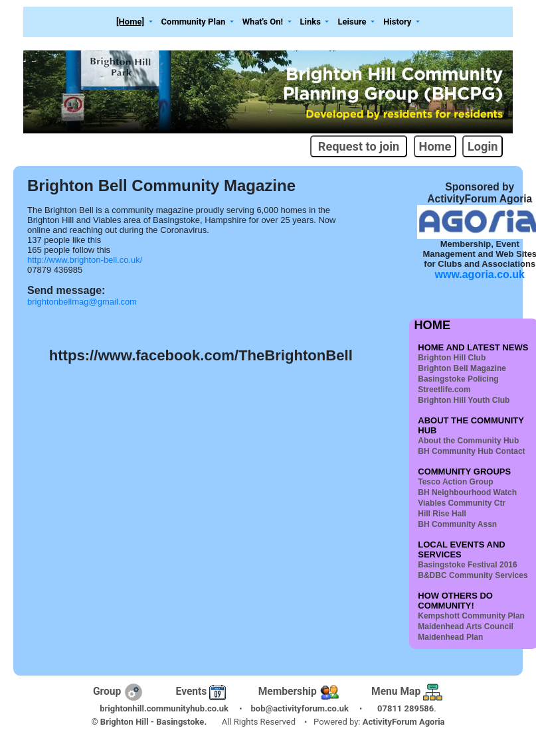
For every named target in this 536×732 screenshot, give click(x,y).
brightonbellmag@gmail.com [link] (82, 302)
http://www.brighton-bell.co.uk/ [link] (84, 260)
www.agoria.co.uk (480, 274)
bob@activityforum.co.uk (300, 708)
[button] (134, 22)
